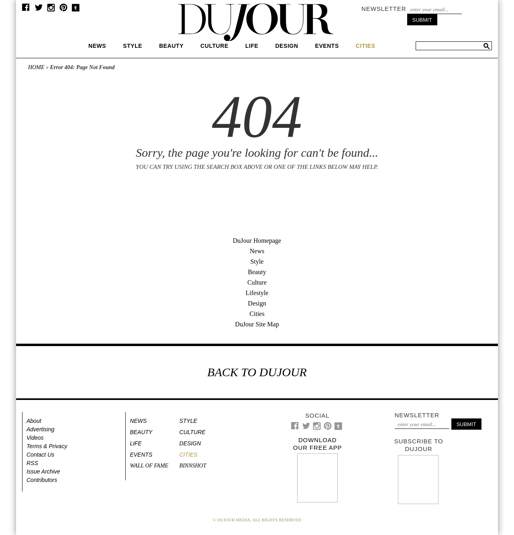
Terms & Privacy (47, 446)
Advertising (40, 429)
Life (252, 46)
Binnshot (192, 466)
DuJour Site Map (257, 324)
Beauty (171, 46)
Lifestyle (257, 292)
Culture (214, 46)
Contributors (42, 480)
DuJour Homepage (257, 240)
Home (36, 67)
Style (132, 46)
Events (327, 46)
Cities (256, 313)
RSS (32, 463)
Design (286, 46)
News (97, 46)
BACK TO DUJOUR (257, 372)
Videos (35, 438)
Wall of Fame (149, 466)
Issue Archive (43, 471)
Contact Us (40, 454)
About (34, 421)
